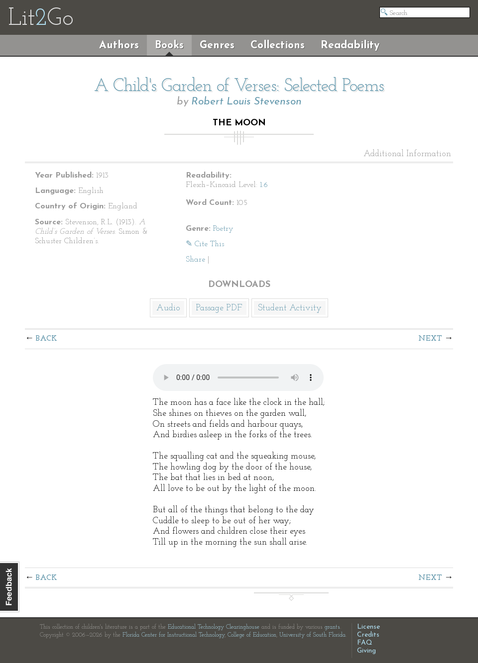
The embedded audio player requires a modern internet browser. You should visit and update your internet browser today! (238, 377)
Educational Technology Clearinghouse (213, 627)
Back (46, 339)
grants (332, 627)
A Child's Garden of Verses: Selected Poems (239, 86)
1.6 (264, 185)
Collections (277, 45)
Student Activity (290, 308)
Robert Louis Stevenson (246, 101)
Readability (350, 45)
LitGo (40, 19)
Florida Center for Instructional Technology (173, 635)
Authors (119, 45)
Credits (368, 635)
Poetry (223, 229)
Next (430, 339)
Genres (217, 45)
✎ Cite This (205, 244)
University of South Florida (312, 635)
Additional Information (407, 154)
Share (195, 260)
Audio (168, 308)
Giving (366, 651)
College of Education (252, 635)
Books (169, 45)
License (368, 627)
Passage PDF (219, 308)
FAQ (364, 643)
